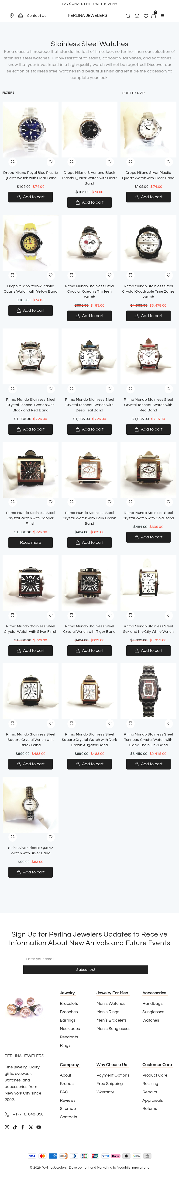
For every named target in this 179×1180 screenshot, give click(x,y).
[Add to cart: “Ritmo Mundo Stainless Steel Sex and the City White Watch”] (148, 650)
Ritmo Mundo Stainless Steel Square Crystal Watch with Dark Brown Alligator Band (89, 739)
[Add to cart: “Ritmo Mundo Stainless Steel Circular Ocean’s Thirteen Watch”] (89, 316)
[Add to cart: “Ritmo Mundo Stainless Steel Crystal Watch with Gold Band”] (148, 537)
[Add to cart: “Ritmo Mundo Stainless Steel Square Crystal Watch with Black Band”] (30, 764)
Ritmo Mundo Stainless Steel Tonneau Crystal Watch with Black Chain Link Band (148, 739)
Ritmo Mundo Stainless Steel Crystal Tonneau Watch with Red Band (148, 405)
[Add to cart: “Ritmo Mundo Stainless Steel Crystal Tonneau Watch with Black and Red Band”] (30, 429)
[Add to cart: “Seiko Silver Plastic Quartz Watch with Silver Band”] (30, 872)
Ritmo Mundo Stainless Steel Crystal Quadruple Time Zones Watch (148, 291)
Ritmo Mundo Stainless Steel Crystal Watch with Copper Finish (30, 518)
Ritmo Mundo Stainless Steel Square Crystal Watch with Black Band (30, 739)
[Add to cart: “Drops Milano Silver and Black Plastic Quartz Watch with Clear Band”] (89, 202)
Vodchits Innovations (133, 1157)
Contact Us (36, 15)
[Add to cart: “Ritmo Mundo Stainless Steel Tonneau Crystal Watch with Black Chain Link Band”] (148, 764)
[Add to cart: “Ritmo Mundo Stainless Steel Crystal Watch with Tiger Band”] (89, 650)
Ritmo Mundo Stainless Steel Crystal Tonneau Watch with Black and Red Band (30, 405)
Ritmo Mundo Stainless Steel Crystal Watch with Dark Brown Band (89, 518)
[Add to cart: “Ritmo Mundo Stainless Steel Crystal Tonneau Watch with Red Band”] (148, 429)
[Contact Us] (20, 15)
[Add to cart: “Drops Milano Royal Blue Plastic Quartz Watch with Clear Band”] (30, 197)
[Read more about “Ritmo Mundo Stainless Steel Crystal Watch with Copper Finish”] (30, 542)
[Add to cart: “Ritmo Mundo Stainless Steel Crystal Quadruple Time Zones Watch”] (148, 316)
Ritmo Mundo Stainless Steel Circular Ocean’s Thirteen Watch (89, 291)
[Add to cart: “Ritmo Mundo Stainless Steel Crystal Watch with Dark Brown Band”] (89, 542)
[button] (13, 15)
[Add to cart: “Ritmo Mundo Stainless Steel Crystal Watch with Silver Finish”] (30, 650)
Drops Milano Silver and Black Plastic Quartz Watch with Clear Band (89, 178)
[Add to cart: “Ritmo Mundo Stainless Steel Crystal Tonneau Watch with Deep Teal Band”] (89, 429)
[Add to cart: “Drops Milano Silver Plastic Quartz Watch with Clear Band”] (148, 197)
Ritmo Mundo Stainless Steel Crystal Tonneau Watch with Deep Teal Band (89, 405)
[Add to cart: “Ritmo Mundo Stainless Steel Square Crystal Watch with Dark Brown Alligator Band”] (89, 764)
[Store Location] (11, 15)
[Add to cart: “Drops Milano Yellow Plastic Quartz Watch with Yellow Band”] (30, 310)
